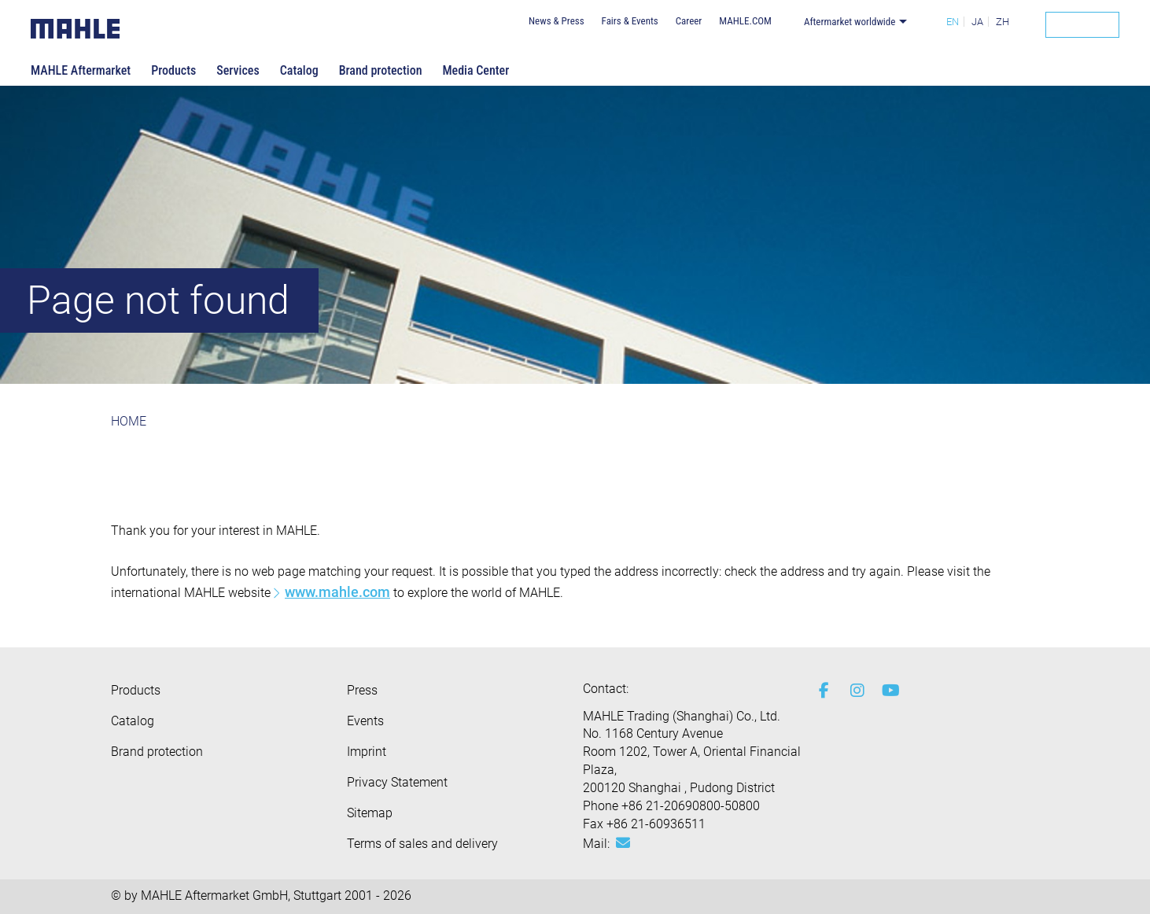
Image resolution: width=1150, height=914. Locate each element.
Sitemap (370, 812)
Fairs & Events (630, 21)
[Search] (1082, 25)
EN (952, 22)
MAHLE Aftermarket (81, 70)
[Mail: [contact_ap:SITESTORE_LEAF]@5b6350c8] (623, 843)
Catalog (299, 70)
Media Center (475, 70)
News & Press (556, 21)
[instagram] (854, 690)
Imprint (366, 751)
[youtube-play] (886, 690)
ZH (1002, 22)
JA (977, 22)
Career (689, 21)
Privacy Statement (397, 782)
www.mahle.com (337, 592)
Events (365, 720)
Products (173, 70)
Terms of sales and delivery (422, 843)
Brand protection (380, 70)
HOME (128, 421)
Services (237, 70)
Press (362, 690)
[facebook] (823, 690)
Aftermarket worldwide (850, 22)
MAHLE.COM (745, 21)
